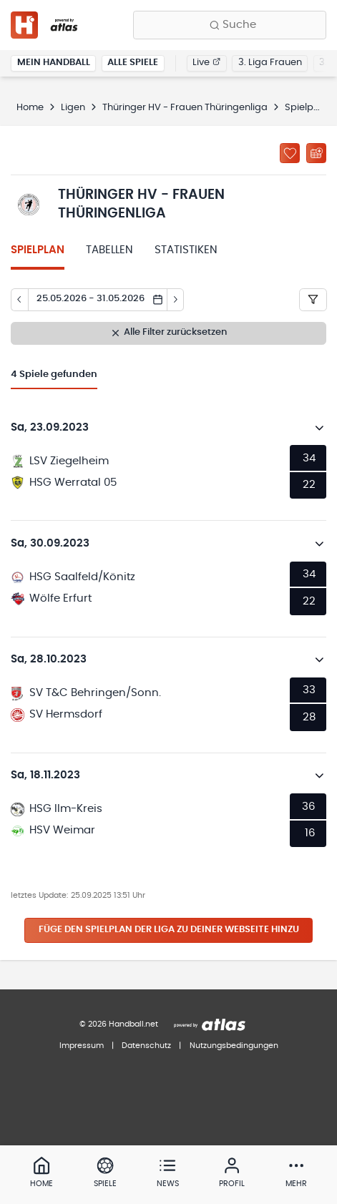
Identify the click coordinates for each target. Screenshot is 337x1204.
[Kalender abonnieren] (316, 153)
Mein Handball (53, 62)
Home (30, 107)
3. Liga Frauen (270, 62)
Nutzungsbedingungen (234, 1045)
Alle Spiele (132, 62)
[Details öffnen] (320, 428)
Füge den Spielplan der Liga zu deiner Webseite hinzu (169, 929)
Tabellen (109, 250)
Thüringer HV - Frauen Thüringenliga (185, 107)
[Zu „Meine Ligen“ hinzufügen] (290, 153)
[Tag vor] (176, 299)
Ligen (73, 107)
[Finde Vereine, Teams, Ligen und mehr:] (229, 25)
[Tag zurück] (19, 299)
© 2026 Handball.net (118, 1024)
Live (206, 62)
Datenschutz (146, 1045)
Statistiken (186, 250)
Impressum (81, 1045)
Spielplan (37, 250)
